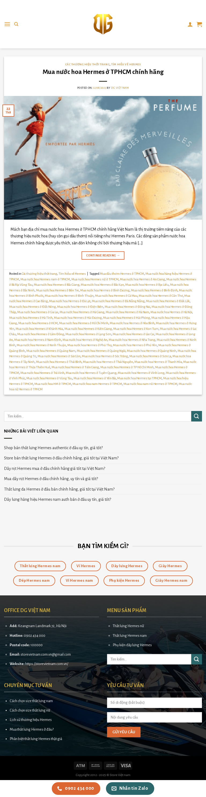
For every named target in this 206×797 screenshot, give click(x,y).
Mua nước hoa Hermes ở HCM (38, 323)
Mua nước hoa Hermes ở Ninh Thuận (41, 345)
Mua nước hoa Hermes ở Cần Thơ (161, 296)
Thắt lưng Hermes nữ (128, 626)
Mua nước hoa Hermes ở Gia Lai (37, 312)
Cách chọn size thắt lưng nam (31, 701)
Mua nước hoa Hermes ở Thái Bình (59, 362)
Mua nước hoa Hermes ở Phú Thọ (89, 345)
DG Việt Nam (120, 87)
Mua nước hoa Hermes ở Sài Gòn (59, 356)
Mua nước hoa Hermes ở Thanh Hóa (158, 362)
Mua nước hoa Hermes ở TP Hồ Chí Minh (127, 367)
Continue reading (103, 255)
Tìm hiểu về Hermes (126, 64)
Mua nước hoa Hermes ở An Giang (142, 279)
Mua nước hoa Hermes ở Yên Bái (94, 378)
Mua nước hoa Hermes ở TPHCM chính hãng (103, 72)
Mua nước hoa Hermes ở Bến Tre (57, 290)
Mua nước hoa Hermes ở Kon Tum (136, 329)
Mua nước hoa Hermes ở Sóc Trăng (105, 356)
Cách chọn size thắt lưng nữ (30, 710)
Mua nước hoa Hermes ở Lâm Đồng (40, 334)
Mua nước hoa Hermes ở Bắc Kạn (102, 285)
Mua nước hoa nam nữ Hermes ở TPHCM (150, 384)
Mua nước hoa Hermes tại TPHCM (139, 378)
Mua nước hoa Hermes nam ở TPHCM (45, 279)
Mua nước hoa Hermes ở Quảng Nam (50, 351)
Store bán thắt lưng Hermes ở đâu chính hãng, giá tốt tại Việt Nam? (61, 458)
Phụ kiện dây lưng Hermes (132, 645)
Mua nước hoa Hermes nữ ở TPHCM (95, 279)
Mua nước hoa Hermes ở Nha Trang (132, 340)
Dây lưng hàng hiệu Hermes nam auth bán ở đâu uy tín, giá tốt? (57, 499)
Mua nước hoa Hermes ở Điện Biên (80, 307)
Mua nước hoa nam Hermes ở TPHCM (97, 384)
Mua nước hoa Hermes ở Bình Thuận (69, 296)
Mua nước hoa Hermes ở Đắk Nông (32, 307)
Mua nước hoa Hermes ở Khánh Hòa (39, 329)
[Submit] (196, 416)
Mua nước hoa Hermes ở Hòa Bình (132, 323)
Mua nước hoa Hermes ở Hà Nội (171, 312)
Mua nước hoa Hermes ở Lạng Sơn (88, 334)
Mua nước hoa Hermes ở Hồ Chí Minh (83, 323)
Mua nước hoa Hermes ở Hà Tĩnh (31, 318)
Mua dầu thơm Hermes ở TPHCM (122, 274)
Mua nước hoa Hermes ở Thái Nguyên (108, 362)
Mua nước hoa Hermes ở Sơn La (150, 356)
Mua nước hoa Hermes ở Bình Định (154, 290)
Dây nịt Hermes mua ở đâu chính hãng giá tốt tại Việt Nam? (54, 468)
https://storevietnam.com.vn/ (46, 664)
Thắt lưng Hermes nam (130, 636)
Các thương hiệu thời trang (87, 64)
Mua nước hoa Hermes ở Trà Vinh (42, 373)
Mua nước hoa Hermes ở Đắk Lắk (168, 301)
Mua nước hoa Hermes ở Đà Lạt (69, 301)
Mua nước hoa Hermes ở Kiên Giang (88, 329)
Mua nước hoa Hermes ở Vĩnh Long (141, 373)
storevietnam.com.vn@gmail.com (46, 654)
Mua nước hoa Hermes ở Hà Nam (127, 312)
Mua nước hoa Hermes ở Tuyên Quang (91, 373)
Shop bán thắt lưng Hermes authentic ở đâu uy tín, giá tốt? (53, 448)
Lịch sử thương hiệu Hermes (31, 720)
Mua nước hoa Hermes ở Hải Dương (78, 318)
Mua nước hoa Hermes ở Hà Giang (82, 312)
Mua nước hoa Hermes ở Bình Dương (105, 290)
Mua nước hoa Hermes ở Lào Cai (133, 334)
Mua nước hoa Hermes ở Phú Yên (135, 345)
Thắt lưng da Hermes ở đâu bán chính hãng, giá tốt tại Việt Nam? (59, 489)
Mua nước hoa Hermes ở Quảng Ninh (151, 351)
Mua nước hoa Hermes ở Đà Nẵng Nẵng (118, 301)
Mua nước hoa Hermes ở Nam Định (37, 340)
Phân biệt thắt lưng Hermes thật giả (36, 739)
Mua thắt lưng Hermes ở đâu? (32, 729)
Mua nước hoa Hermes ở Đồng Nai (127, 307)
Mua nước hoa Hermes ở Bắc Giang (56, 285)
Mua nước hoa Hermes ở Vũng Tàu (49, 378)
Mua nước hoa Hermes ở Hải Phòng (126, 318)
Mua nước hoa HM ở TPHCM (52, 384)
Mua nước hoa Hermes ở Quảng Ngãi (101, 351)
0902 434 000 (34, 636)
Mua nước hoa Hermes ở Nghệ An (84, 340)
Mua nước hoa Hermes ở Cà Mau (116, 296)
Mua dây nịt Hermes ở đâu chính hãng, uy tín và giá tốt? (51, 479)
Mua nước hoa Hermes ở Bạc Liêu (147, 285)
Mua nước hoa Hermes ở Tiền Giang (75, 367)
